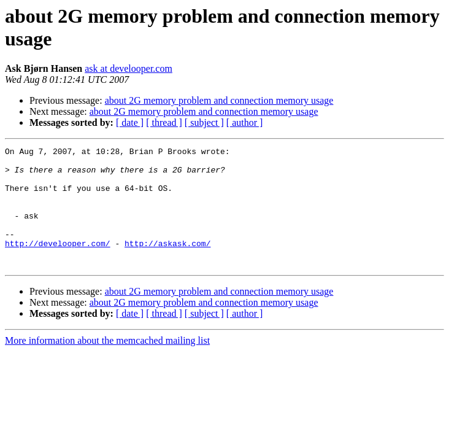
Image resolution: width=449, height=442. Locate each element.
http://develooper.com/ (57, 263)
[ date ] (130, 122)
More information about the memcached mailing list (107, 364)
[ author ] (244, 122)
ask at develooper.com (128, 68)
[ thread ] (164, 122)
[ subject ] (204, 122)
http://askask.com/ (167, 263)
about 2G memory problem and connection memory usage (219, 100)
